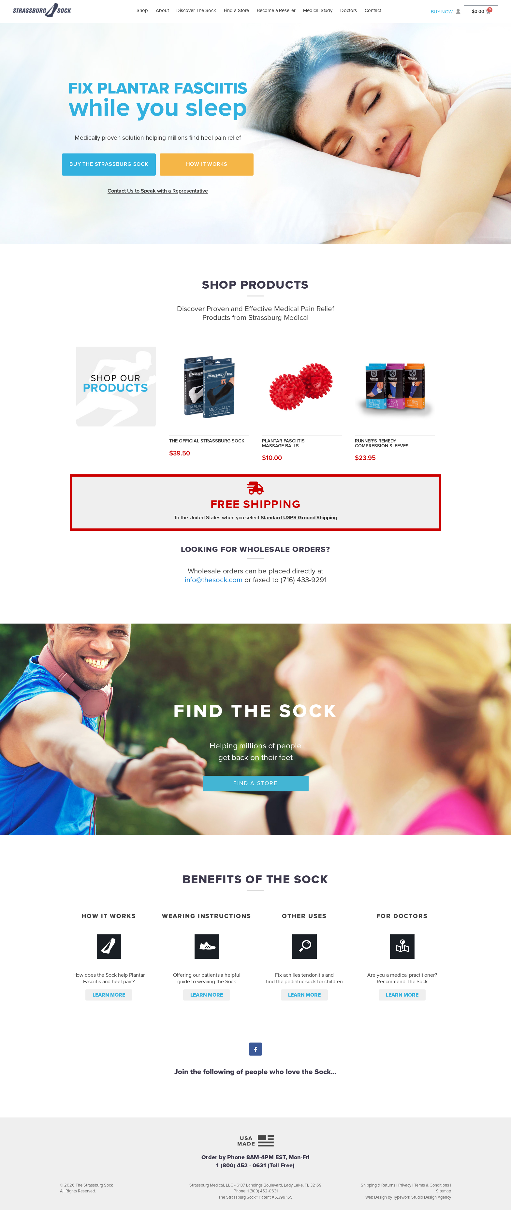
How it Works (206, 164)
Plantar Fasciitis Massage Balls (283, 443)
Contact (373, 10)
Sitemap (443, 1191)
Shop (142, 10)
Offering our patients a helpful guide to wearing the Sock (207, 978)
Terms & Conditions (431, 1185)
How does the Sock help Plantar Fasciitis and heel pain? (109, 978)
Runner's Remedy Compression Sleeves (382, 443)
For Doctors (402, 916)
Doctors (348, 10)
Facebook (255, 1050)
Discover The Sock (196, 10)
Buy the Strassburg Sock (108, 164)
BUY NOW (442, 12)
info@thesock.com (213, 579)
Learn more (109, 995)
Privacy (404, 1185)
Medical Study (317, 10)
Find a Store (236, 10)
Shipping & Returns (378, 1185)
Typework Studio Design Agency (422, 1197)
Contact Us (158, 191)
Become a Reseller (276, 10)
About (162, 10)
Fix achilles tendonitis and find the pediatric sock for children (304, 978)
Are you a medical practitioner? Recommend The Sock (402, 978)
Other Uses (304, 916)
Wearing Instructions (206, 916)
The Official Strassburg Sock (206, 440)
